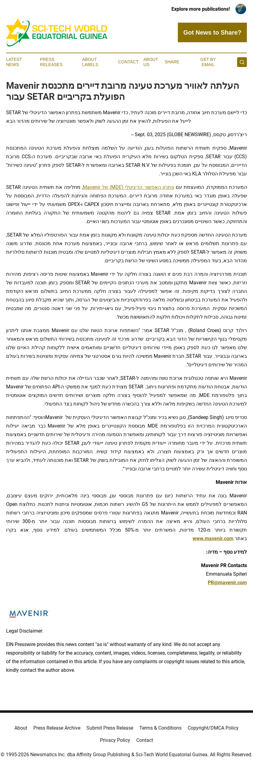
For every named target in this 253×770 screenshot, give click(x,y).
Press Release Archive (56, 728)
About (20, 728)
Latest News (14, 62)
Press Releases (51, 62)
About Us (150, 62)
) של (105, 187)
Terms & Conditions (160, 728)
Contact (128, 61)
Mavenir (91, 187)
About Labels (90, 62)
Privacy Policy (115, 740)
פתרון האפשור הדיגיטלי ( (148, 187)
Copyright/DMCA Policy (213, 728)
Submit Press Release (109, 728)
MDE (116, 187)
